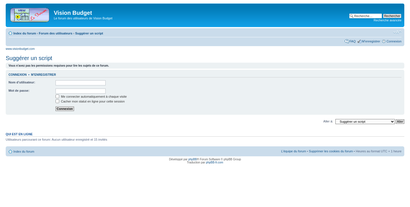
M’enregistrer (371, 41)
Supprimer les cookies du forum (331, 151)
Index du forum (24, 33)
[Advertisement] (217, 14)
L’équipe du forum (293, 151)
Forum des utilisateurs (55, 33)
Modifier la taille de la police (397, 32)
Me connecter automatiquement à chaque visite (91, 96)
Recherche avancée (387, 20)
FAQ (352, 41)
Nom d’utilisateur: (22, 82)
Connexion (393, 41)
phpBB (192, 159)
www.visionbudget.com (20, 48)
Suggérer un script (89, 33)
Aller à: (328, 121)
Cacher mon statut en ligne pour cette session (90, 101)
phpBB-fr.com (214, 162)
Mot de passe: (19, 90)
